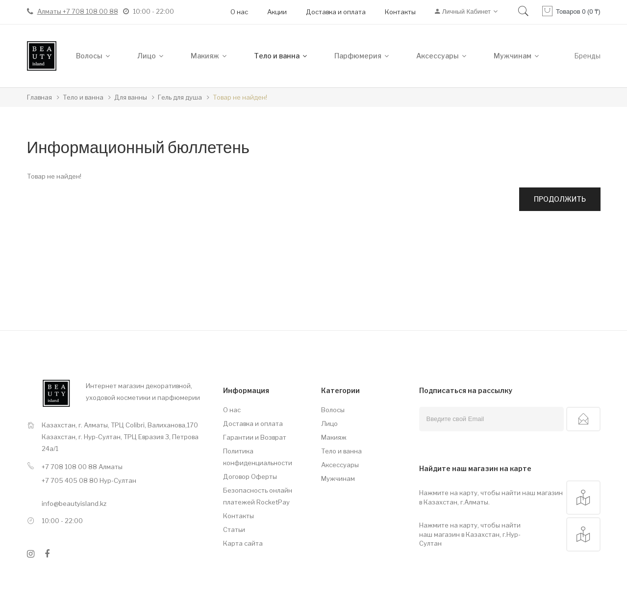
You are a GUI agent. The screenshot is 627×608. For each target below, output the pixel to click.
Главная (39, 97)
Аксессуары (340, 465)
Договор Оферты (250, 476)
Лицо (329, 423)
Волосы (333, 410)
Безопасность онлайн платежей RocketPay (257, 496)
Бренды (587, 56)
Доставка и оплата (336, 12)
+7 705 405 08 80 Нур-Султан (89, 480)
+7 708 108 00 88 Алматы (82, 467)
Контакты (400, 12)
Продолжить (560, 199)
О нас (239, 12)
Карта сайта (243, 543)
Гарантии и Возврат (254, 437)
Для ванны (130, 97)
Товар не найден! (240, 97)
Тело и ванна (83, 97)
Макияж (334, 437)
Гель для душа (180, 97)
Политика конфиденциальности (257, 457)
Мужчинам (338, 478)
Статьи (234, 529)
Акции (277, 12)
